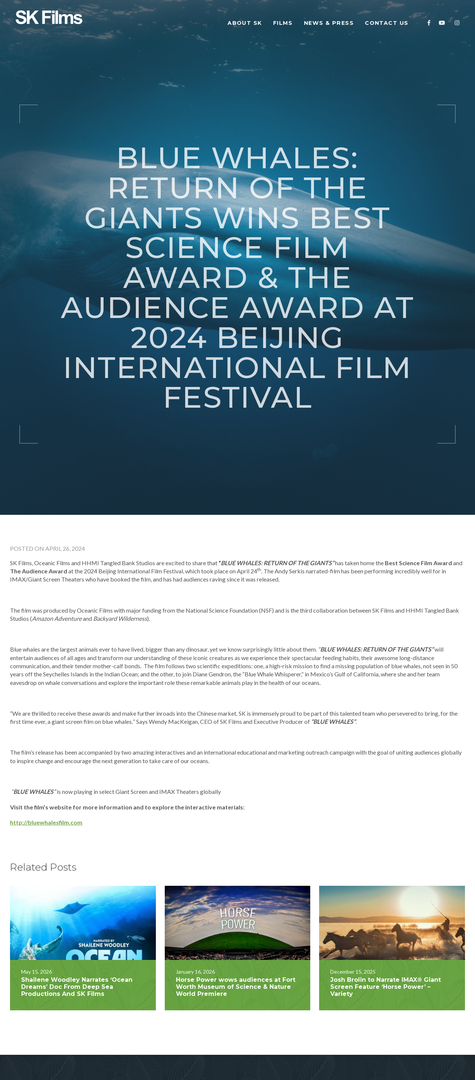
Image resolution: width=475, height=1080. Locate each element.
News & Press (329, 23)
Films (283, 23)
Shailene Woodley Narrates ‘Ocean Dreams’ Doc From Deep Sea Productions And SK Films (76, 942)
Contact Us (387, 23)
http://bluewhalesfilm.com (46, 777)
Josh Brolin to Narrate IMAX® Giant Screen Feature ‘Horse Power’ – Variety (385, 942)
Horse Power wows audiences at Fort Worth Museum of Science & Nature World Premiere (235, 942)
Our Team (105, 1058)
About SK (244, 23)
